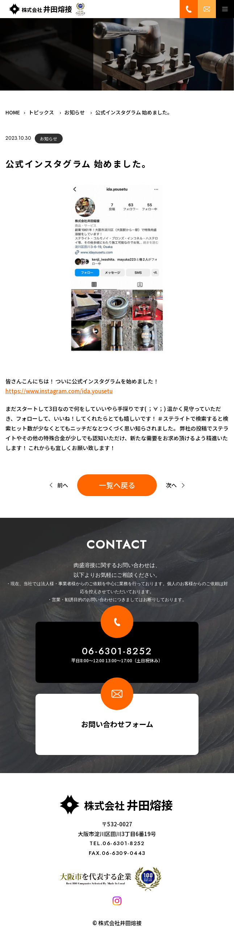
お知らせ (48, 138)
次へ (171, 485)
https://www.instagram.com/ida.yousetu (59, 391)
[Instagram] (117, 903)
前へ (62, 485)
